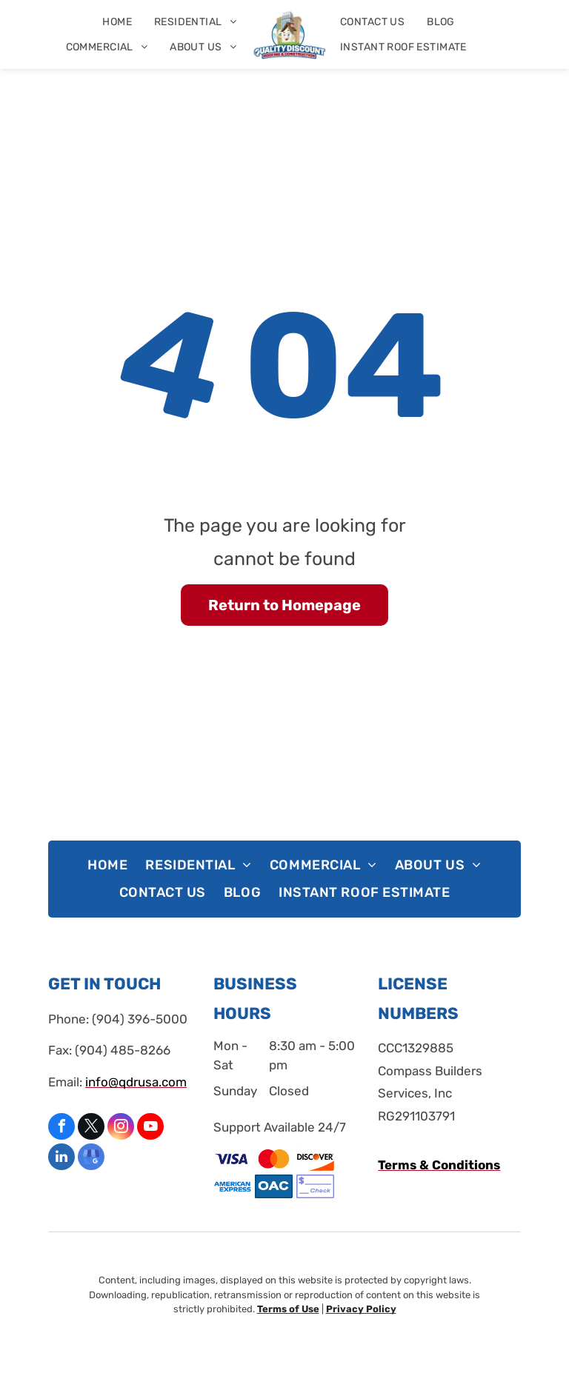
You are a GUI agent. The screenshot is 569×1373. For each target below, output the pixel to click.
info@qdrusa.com (136, 1082)
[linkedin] (61, 1158)
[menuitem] (117, 21)
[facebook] (61, 1128)
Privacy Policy (361, 1308)
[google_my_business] (91, 1158)
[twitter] (91, 1128)
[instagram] (120, 1128)
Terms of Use (288, 1308)
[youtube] (150, 1128)
